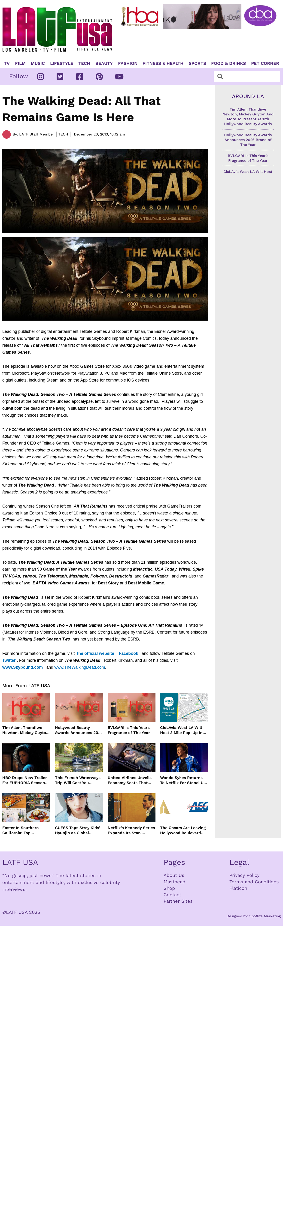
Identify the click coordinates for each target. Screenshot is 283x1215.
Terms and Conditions (254, 881)
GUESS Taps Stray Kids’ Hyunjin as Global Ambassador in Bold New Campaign (77, 830)
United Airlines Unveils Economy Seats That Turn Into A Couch (130, 780)
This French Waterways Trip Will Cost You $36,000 (77, 780)
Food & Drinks (228, 63)
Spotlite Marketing (265, 916)
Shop (169, 888)
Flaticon (238, 888)
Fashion (127, 63)
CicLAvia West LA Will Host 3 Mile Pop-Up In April (181, 730)
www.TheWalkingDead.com (79, 667)
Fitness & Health (163, 63)
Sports (197, 63)
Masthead (175, 881)
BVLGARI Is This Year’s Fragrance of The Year (129, 730)
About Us (174, 875)
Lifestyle (61, 63)
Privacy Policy (244, 875)
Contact (172, 894)
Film (20, 63)
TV (7, 63)
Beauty (104, 63)
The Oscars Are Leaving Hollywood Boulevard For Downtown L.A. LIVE (183, 830)
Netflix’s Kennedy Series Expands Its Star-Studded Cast (131, 830)
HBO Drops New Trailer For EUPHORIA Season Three (24, 780)
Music (38, 63)
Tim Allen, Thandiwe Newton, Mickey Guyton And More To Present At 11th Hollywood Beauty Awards (25, 730)
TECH (84, 63)
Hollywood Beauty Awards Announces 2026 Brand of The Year (79, 730)
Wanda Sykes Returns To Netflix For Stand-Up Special (183, 780)
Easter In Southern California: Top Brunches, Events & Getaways (21, 830)
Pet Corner (265, 63)
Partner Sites (178, 901)
